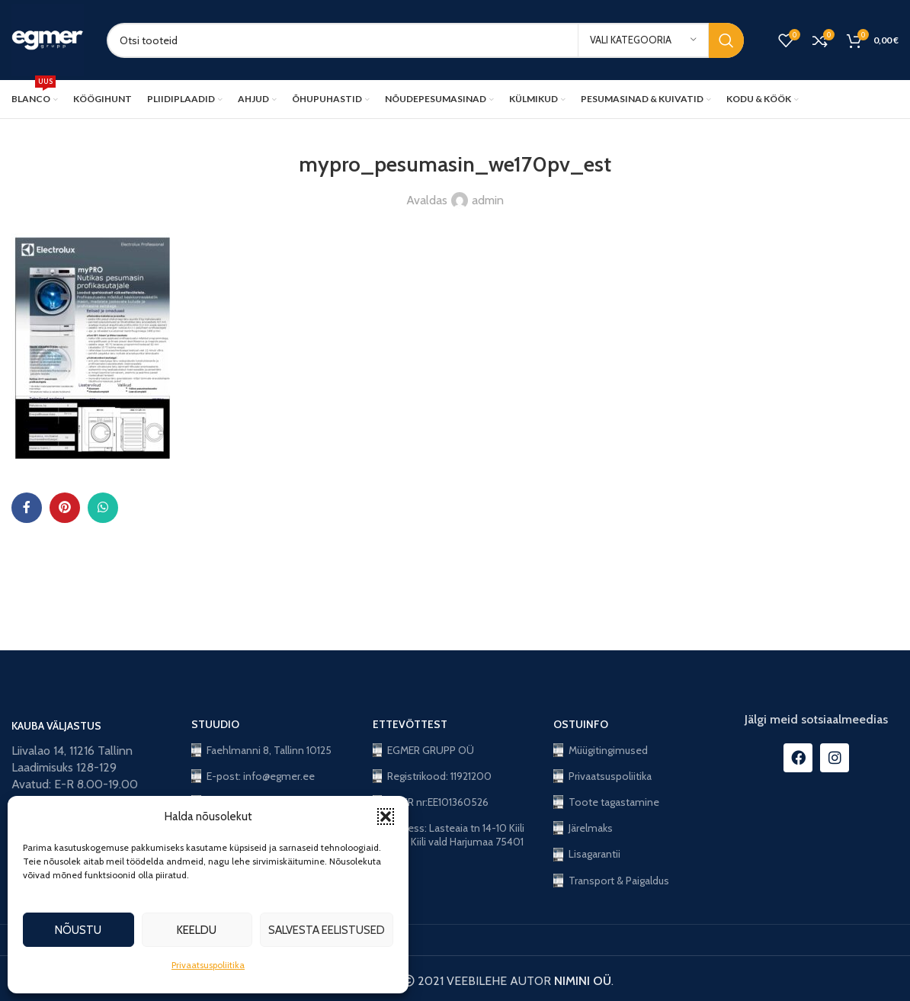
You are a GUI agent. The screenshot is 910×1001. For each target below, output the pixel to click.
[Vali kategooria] (643, 40)
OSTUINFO (580, 724)
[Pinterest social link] (65, 507)
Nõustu (78, 930)
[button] (385, 816)
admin (488, 200)
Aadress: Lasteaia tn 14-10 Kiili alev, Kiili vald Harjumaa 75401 (449, 835)
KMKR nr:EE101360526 (431, 802)
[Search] (425, 40)
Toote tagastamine (606, 802)
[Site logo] (47, 38)
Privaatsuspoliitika (208, 965)
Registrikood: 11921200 (432, 776)
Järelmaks (583, 828)
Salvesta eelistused (326, 930)
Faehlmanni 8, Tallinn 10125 (261, 750)
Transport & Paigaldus (611, 880)
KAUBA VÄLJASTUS (56, 726)
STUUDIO (215, 724)
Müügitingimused (600, 750)
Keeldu (196, 930)
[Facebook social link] (26, 507)
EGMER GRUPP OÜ (424, 750)
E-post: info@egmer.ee (253, 776)
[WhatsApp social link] (103, 507)
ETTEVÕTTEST (410, 724)
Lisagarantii (586, 854)
